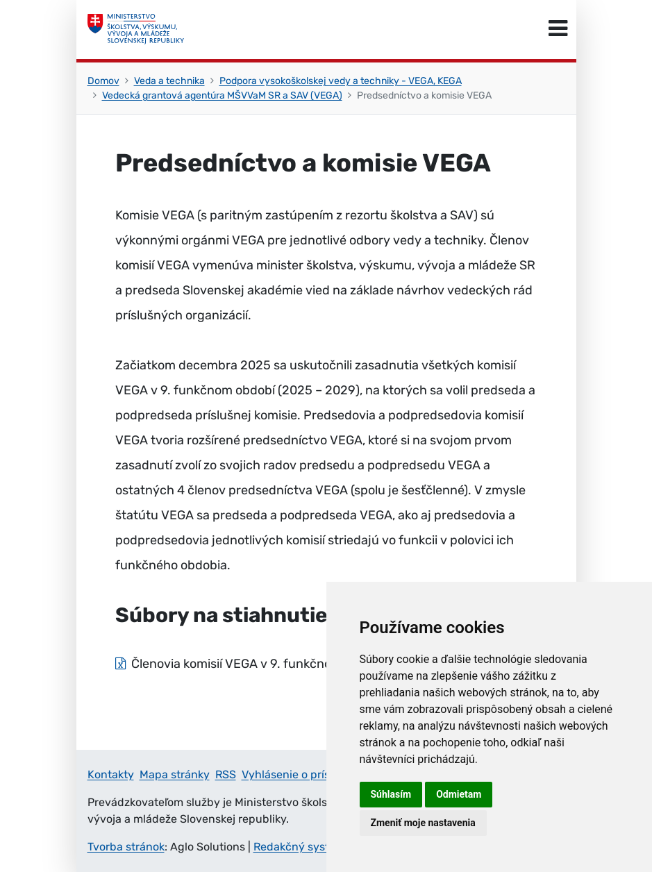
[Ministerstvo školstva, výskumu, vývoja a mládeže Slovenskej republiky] (136, 29)
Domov (103, 81)
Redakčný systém (299, 846)
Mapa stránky (175, 774)
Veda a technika (169, 81)
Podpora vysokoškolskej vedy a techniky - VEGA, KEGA (340, 81)
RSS (225, 774)
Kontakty (110, 774)
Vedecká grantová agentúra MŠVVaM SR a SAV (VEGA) (222, 95)
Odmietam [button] (458, 794)
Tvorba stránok (126, 846)
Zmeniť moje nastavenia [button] (423, 822)
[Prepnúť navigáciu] (558, 29)
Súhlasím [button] (391, 794)
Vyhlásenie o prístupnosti (308, 774)
